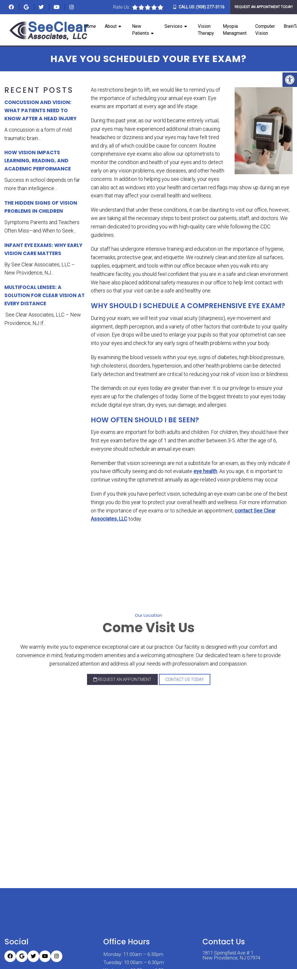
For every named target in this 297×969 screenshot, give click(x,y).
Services (173, 26)
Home (90, 26)
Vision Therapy (206, 30)
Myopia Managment (235, 30)
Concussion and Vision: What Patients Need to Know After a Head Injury (40, 110)
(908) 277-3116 (210, 7)
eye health (205, 471)
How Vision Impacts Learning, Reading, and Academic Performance (37, 160)
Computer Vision (265, 30)
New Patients (140, 30)
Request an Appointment (122, 679)
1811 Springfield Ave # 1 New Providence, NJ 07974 (231, 954)
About (111, 26)
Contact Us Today (184, 679)
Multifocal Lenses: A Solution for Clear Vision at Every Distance (44, 295)
